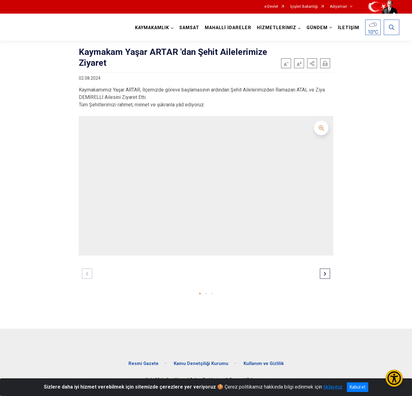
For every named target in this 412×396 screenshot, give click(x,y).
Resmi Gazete (143, 363)
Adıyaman (338, 7)
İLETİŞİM (348, 27)
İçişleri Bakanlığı (304, 7)
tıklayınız (333, 387)
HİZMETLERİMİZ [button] (276, 27)
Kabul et (357, 387)
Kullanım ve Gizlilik (264, 363)
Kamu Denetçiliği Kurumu (201, 363)
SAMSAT (189, 27)
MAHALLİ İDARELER (228, 27)
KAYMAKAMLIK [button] (152, 27)
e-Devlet (271, 7)
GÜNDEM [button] (317, 27)
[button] (312, 63)
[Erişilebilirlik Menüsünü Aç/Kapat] (394, 378)
